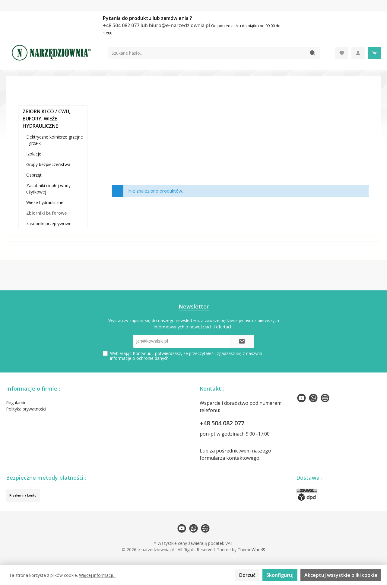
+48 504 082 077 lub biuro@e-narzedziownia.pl (157, 25)
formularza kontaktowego (229, 458)
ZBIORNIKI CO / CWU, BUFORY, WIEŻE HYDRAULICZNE (46, 118)
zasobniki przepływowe (48, 223)
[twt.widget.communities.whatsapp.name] (313, 398)
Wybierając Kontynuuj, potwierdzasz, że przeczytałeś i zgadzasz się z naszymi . (186, 355)
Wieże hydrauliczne (44, 202)
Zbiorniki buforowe (46, 213)
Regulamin (16, 402)
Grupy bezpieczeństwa (48, 164)
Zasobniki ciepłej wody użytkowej (48, 189)
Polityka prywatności (26, 409)
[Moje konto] (358, 53)
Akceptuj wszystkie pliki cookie (340, 575)
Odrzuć (247, 575)
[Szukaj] (313, 53)
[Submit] (242, 341)
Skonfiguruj (279, 575)
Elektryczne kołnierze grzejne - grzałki (54, 140)
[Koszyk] (374, 53)
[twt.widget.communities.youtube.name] (301, 398)
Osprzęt (34, 175)
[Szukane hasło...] (207, 53)
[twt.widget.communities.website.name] (325, 398)
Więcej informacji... (97, 575)
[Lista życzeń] (341, 53)
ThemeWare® (251, 549)
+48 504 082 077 (222, 423)
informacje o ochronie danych (139, 358)
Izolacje (33, 154)
